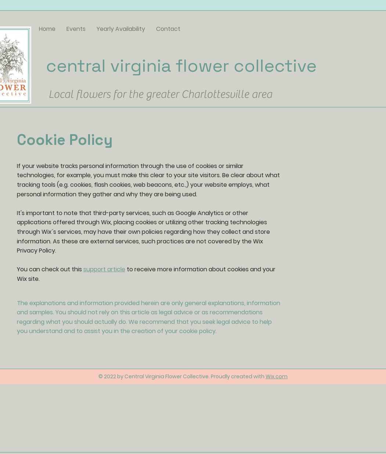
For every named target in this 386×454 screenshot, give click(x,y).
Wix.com (277, 376)
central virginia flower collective (181, 65)
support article (104, 269)
